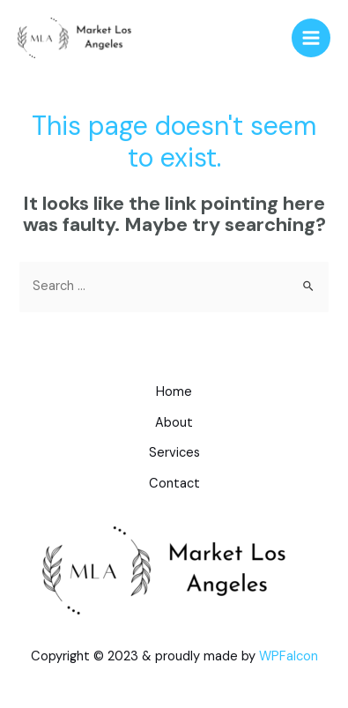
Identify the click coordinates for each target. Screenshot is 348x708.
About (174, 422)
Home (174, 392)
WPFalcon (288, 656)
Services (174, 452)
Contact (174, 483)
